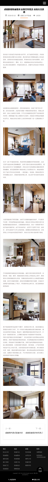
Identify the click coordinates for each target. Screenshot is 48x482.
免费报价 (39, 452)
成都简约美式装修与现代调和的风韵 (14, 433)
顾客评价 (28, 465)
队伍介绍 (6, 452)
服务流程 (6, 458)
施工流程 (6, 462)
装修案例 (17, 455)
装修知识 (17, 465)
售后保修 (28, 452)
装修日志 (17, 452)
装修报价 (6, 468)
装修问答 (28, 462)
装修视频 (17, 458)
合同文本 (28, 455)
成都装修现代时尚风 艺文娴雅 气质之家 (34, 433)
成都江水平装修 (25, 15)
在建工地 (17, 462)
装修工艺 (6, 465)
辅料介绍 (28, 458)
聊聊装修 (17, 468)
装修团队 (6, 455)
